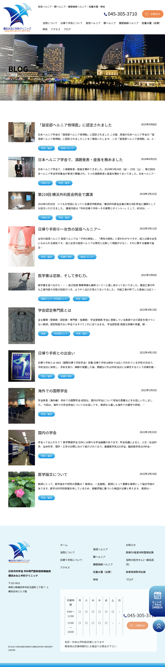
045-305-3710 (120, 13)
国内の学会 (47, 432)
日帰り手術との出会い (56, 353)
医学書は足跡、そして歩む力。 (64, 275)
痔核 (45, 29)
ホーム (64, 545)
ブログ (67, 29)
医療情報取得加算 (136, 572)
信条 (43, 333)
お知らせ (45, 182)
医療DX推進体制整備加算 (140, 552)
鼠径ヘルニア (93, 23)
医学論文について (52, 474)
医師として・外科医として (54, 298)
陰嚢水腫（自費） (151, 23)
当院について (50, 23)
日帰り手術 (66, 256)
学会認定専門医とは (54, 310)
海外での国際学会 (53, 390)
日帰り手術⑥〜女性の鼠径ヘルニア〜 (69, 229)
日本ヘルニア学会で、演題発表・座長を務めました (80, 159)
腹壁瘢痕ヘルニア (129, 23)
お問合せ (155, 14)
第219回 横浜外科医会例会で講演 (65, 194)
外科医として (60, 333)
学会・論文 (46, 148)
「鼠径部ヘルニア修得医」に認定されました (75, 125)
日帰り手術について (71, 23)
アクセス (55, 29)
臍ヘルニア (110, 23)
